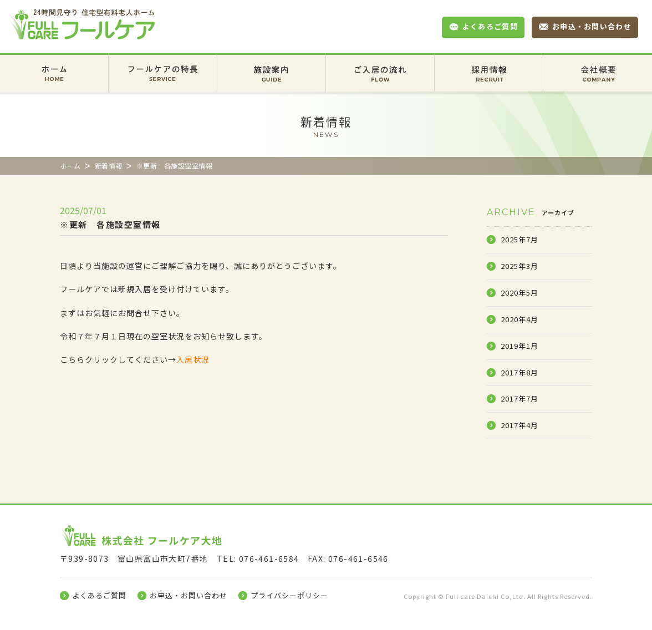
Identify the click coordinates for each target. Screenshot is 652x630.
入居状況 (193, 359)
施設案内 (271, 64)
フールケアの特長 (163, 64)
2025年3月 (519, 266)
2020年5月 (519, 292)
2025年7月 (519, 239)
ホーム (54, 64)
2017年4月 (519, 425)
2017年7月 (519, 398)
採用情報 (489, 64)
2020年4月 (519, 319)
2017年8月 (519, 372)
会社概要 (597, 64)
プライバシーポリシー (289, 595)
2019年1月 (519, 346)
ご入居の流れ (380, 64)
